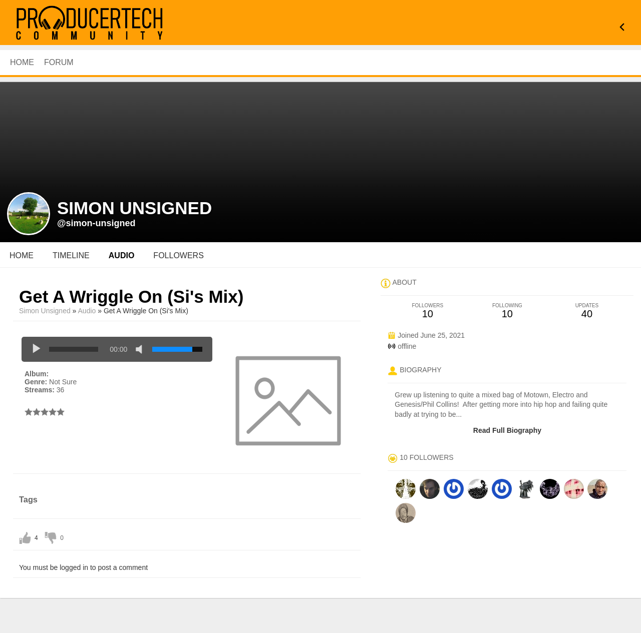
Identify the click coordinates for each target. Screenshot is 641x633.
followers (178, 255)
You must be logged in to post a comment (83, 567)
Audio (87, 311)
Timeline (71, 255)
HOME (22, 62)
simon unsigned (45, 311)
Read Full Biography (507, 430)
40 (586, 311)
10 (427, 311)
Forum (59, 62)
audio (122, 255)
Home (22, 255)
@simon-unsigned (96, 223)
